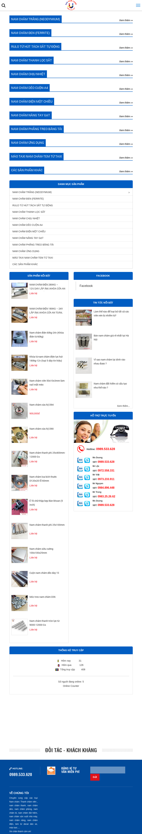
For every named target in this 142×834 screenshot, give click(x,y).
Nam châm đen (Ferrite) (28, 200)
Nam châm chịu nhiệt (26, 220)
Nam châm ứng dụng (26, 252)
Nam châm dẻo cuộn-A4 (28, 226)
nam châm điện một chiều (29, 233)
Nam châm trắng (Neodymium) (32, 193)
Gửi (128, 771)
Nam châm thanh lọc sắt (29, 213)
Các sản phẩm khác (25, 265)
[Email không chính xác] (107, 771)
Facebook (86, 287)
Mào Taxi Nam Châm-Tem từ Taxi (33, 259)
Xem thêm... (123, 407)
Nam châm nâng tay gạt (28, 239)
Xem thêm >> (126, 20)
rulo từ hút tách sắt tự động (33, 206)
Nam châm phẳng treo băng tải (33, 246)
